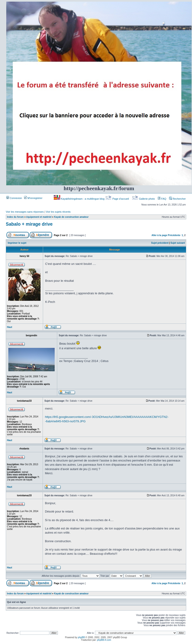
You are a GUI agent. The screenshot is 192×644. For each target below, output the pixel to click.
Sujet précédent (160, 243)
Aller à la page (159, 235)
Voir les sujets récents (58, 211)
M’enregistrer (33, 198)
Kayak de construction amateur (71, 217)
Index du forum (15, 217)
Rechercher (177, 198)
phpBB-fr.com (104, 640)
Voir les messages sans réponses (25, 211)
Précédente (174, 235)
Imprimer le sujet (17, 243)
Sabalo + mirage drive (29, 224)
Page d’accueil (117, 198)
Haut (9, 327)
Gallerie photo (144, 198)
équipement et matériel (38, 217)
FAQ (162, 198)
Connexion (14, 198)
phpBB (81, 637)
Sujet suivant (177, 243)
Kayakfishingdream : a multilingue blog (79, 198)
